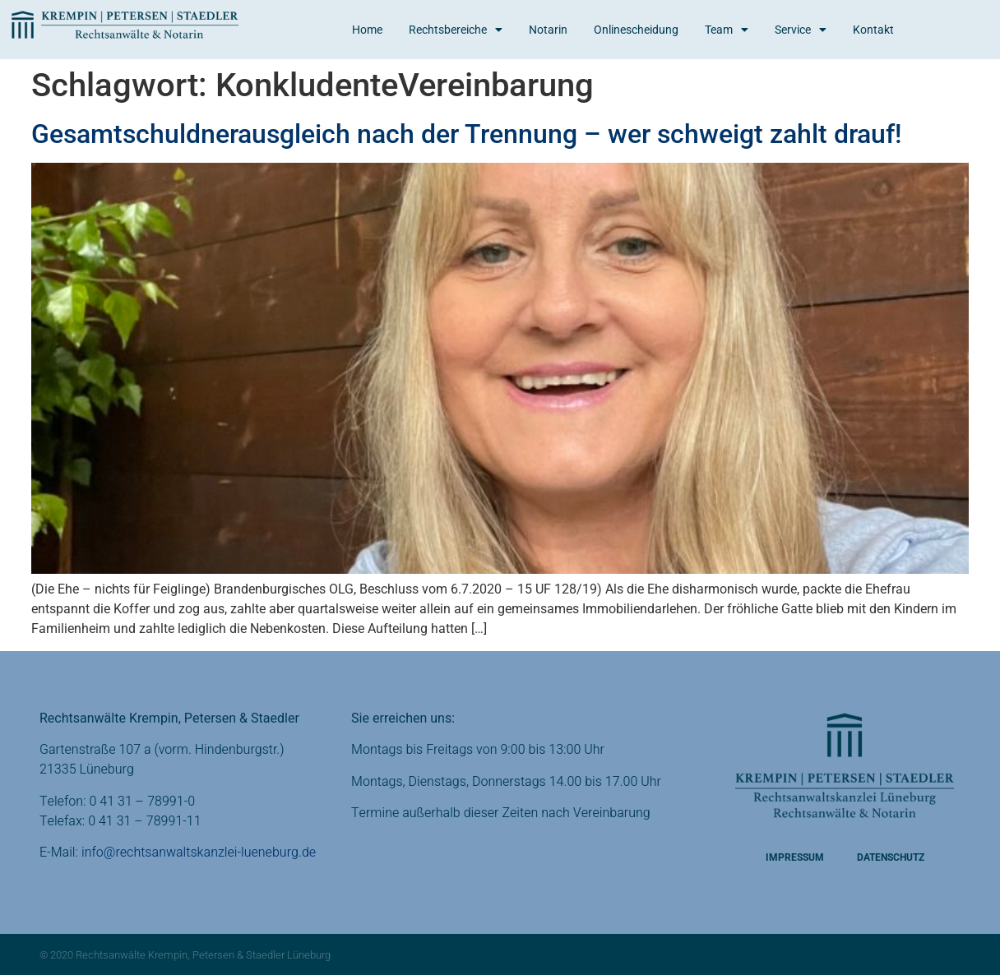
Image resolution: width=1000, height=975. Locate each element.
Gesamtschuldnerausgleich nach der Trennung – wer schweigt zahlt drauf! (466, 134)
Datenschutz (890, 857)
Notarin (548, 29)
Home (367, 29)
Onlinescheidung (636, 29)
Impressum (795, 857)
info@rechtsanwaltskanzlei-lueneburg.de (198, 852)
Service (800, 30)
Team (726, 30)
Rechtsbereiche (455, 30)
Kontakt (873, 29)
